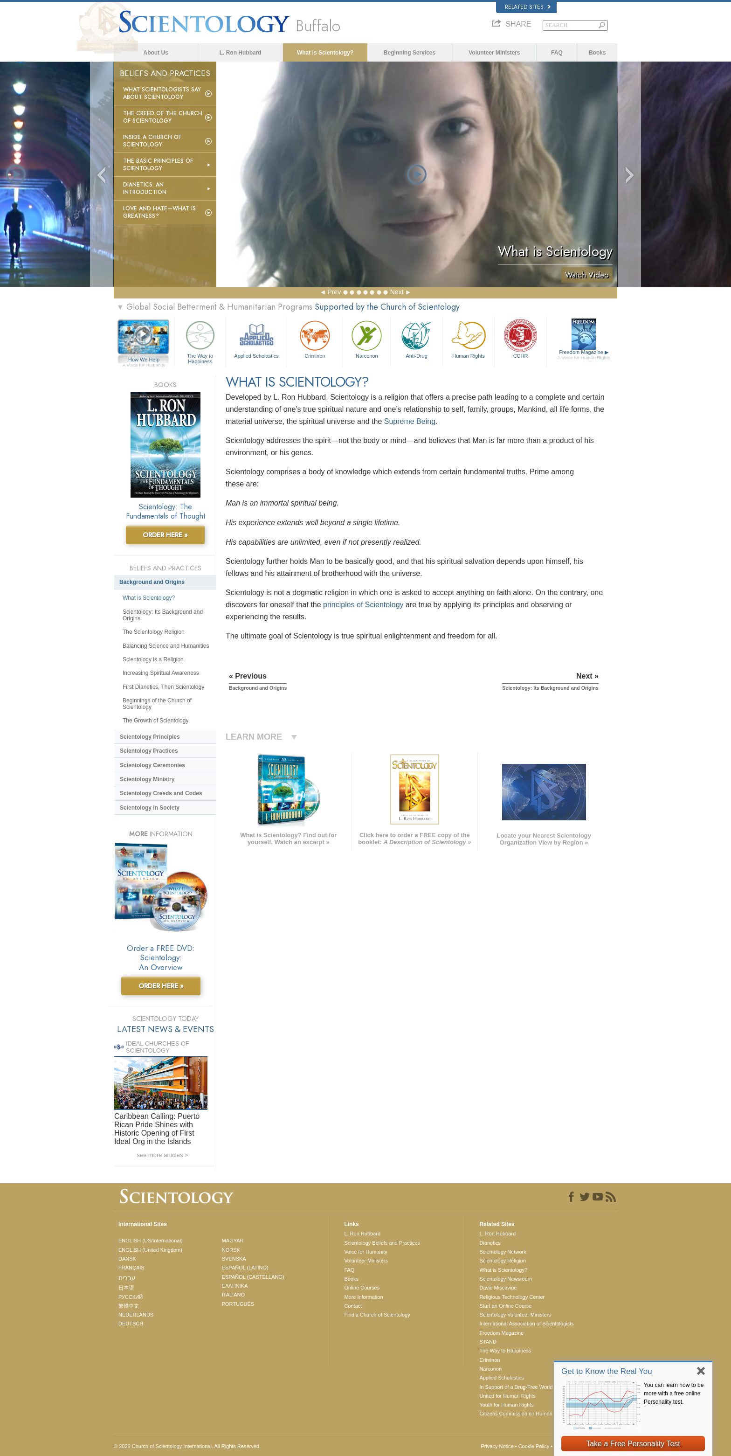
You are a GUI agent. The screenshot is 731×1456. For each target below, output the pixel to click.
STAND (487, 1342)
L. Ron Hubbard (241, 52)
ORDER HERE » (165, 535)
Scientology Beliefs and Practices (382, 1243)
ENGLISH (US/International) (150, 1240)
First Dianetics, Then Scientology (163, 687)
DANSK (127, 1259)
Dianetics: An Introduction (144, 188)
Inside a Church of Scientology (152, 141)
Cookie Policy (534, 1446)
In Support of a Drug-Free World (515, 1387)
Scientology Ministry (147, 779)
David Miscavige (498, 1287)
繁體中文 (128, 1306)
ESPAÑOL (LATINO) (245, 1267)
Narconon (366, 338)
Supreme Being (409, 421)
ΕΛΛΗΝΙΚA (235, 1286)
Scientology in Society (149, 807)
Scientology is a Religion (153, 659)
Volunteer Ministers (494, 52)
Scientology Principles (150, 737)
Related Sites (528, 7)
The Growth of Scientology (155, 720)
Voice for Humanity (365, 1252)
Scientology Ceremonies (152, 765)
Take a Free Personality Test (633, 1444)
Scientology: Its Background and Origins (163, 615)
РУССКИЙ (130, 1297)
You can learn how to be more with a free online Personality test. (673, 1393)
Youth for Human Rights (506, 1404)
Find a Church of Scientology (377, 1314)
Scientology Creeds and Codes (161, 793)
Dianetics (489, 1243)
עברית (127, 1278)
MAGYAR (233, 1240)
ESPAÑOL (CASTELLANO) (253, 1277)
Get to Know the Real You (606, 1371)
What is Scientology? (325, 52)
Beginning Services (409, 52)
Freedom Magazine (584, 355)
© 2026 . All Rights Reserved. (187, 1446)
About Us (156, 52)
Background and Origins (152, 582)
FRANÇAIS (131, 1267)
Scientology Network (502, 1252)
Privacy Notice (497, 1446)
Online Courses (361, 1287)
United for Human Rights (507, 1396)
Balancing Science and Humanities (166, 646)
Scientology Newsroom (505, 1279)
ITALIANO (233, 1294)
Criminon (315, 338)
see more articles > (162, 1154)
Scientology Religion (502, 1260)
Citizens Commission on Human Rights (523, 1413)
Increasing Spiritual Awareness (161, 673)
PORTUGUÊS (238, 1304)
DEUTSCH (130, 1323)
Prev (334, 292)
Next (397, 292)
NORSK (231, 1250)
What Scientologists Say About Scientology (162, 93)
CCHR (520, 338)
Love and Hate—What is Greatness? (159, 212)
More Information (363, 1297)
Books (597, 52)
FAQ (557, 52)
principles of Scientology (363, 605)
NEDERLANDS (135, 1314)
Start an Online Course (505, 1306)
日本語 (126, 1287)
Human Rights (468, 338)
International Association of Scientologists (526, 1323)
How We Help (144, 360)
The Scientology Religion (154, 632)
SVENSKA (234, 1259)
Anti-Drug (416, 338)
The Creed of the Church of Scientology (162, 117)
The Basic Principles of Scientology (158, 165)
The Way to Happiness (200, 340)
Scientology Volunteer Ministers (515, 1314)
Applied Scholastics (256, 338)
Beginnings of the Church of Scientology (157, 703)
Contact (353, 1306)
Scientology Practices (149, 751)
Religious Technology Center (512, 1297)
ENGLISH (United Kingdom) (150, 1250)
